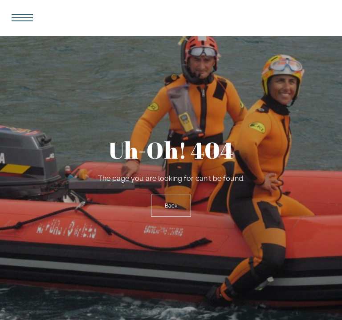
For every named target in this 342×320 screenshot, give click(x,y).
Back (171, 206)
